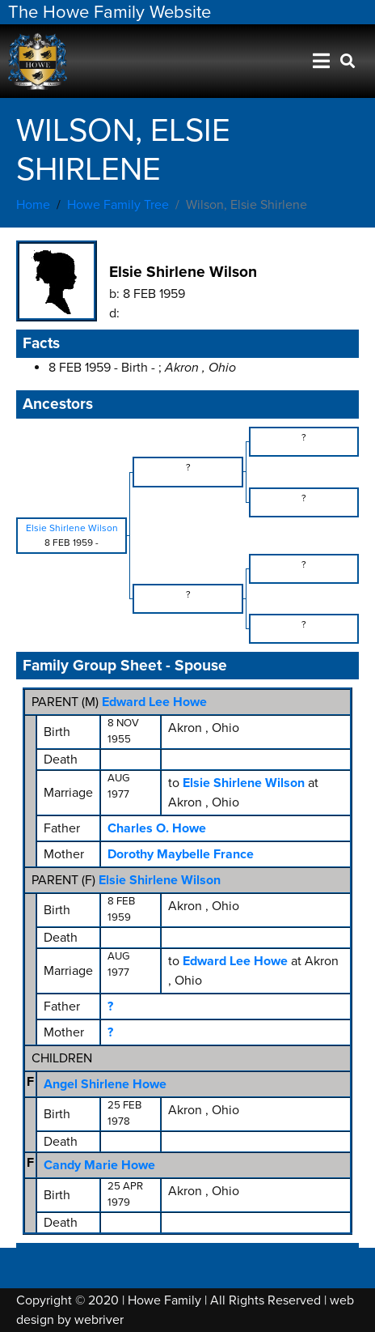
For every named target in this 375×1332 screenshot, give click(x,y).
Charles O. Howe (156, 828)
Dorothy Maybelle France (180, 854)
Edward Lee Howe (154, 702)
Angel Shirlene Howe (105, 1084)
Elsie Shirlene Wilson (160, 880)
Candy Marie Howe (99, 1165)
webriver (99, 1320)
